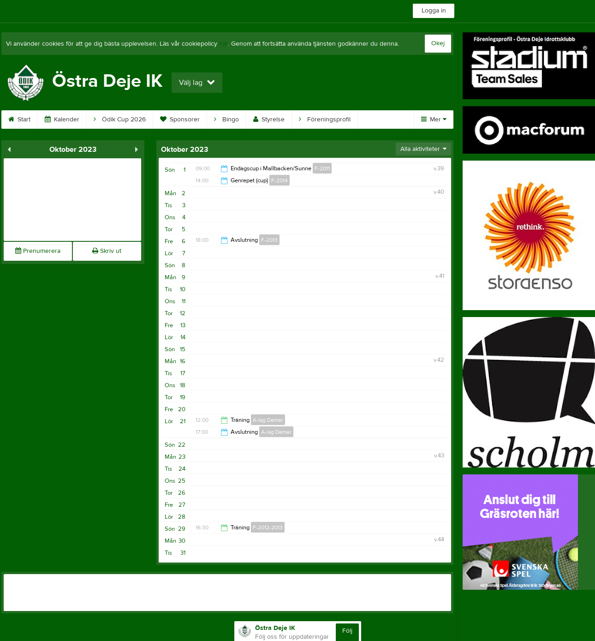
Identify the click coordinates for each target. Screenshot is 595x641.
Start (19, 119)
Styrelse (269, 119)
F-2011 (322, 168)
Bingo (226, 119)
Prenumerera (37, 251)
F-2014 (279, 180)
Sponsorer (180, 119)
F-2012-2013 (268, 527)
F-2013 (269, 240)
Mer (433, 119)
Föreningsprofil (325, 119)
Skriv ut (106, 251)
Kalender (62, 119)
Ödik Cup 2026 (120, 119)
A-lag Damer (268, 420)
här (223, 44)
